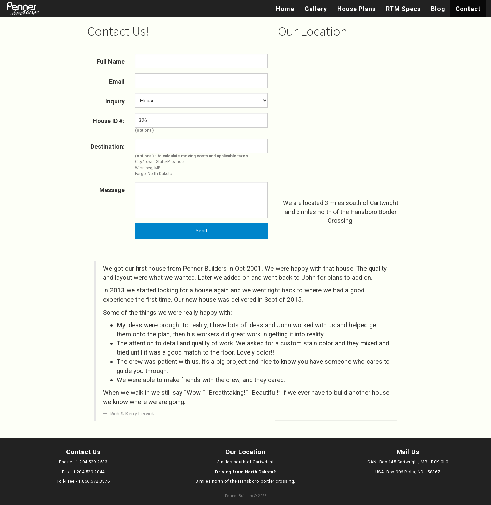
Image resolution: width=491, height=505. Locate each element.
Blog (438, 8)
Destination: (108, 146)
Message (112, 189)
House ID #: (109, 121)
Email (117, 81)
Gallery (315, 8)
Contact (468, 8)
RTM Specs (403, 8)
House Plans (356, 8)
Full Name (110, 61)
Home (285, 8)
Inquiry (115, 101)
